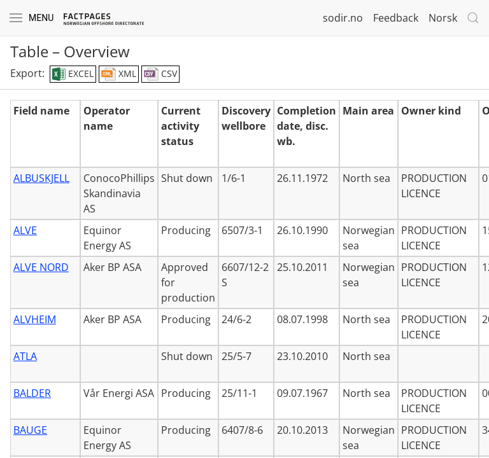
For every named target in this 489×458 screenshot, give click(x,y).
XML (118, 74)
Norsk (443, 18)
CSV (160, 74)
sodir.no (343, 18)
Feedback (395, 18)
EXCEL (73, 74)
